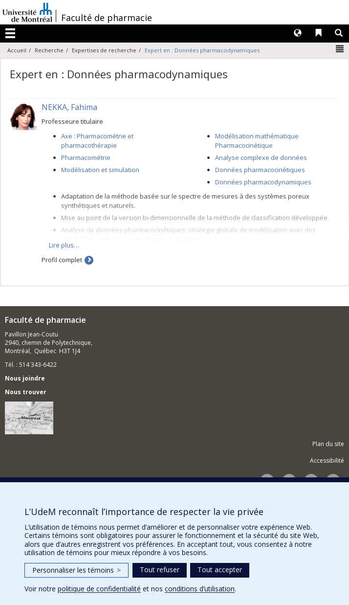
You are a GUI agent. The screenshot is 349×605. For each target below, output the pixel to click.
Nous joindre (25, 378)
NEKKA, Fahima (69, 107)
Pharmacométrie (85, 157)
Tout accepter (219, 569)
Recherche (49, 50)
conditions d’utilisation (200, 588)
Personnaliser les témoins (76, 570)
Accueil (16, 50)
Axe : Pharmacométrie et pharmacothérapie (97, 141)
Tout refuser (159, 569)
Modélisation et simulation (100, 169)
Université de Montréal (27, 12)
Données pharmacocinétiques (260, 169)
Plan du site (328, 444)
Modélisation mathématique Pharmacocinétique (257, 141)
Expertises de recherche (104, 50)
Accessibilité (327, 460)
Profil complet (62, 259)
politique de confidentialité (99, 588)
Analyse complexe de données (261, 157)
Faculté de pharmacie (106, 17)
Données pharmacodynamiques (263, 182)
